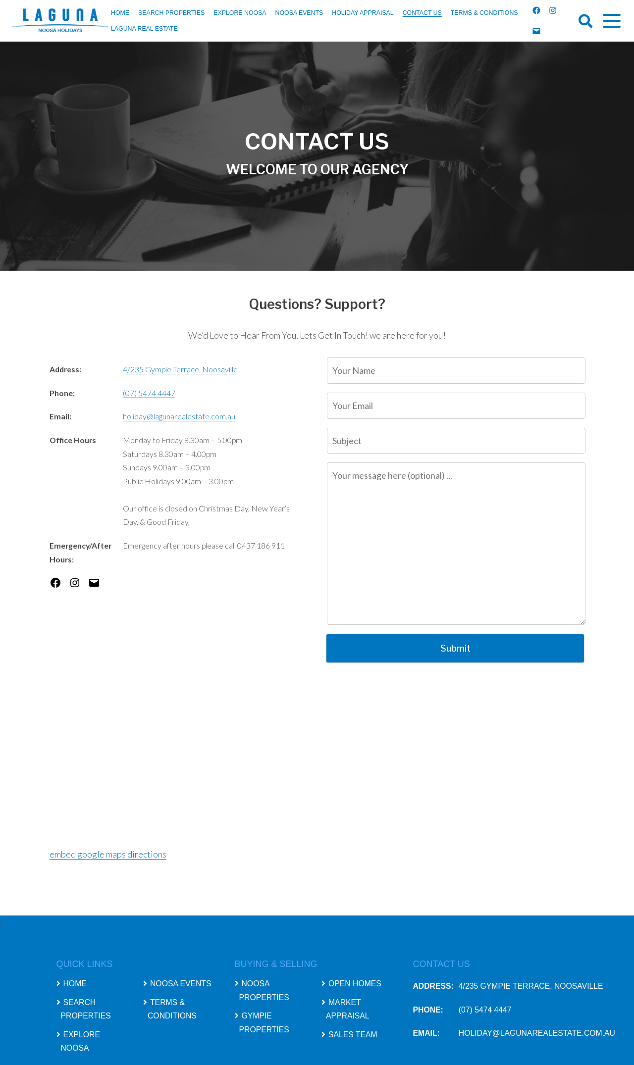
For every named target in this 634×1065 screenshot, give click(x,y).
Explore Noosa (239, 12)
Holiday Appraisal (362, 12)
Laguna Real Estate (144, 28)
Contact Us (422, 12)
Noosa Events (299, 12)
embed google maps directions (108, 854)
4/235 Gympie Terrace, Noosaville (180, 369)
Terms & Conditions (484, 12)
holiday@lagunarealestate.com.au (179, 416)
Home (120, 12)
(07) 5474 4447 (149, 393)
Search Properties (171, 12)
